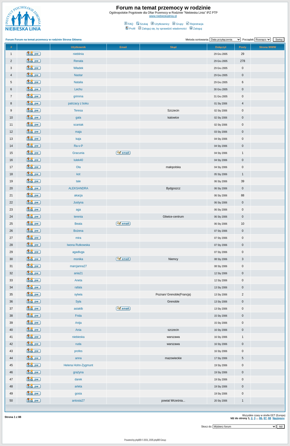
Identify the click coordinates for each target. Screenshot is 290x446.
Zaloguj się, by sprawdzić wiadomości (162, 28)
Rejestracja (194, 23)
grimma (78, 96)
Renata (78, 61)
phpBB (138, 440)
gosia (78, 393)
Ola (78, 167)
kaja (78, 139)
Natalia (78, 82)
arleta (78, 386)
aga (78, 209)
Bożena (78, 231)
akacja (78, 195)
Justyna (78, 202)
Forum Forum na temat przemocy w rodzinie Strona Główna (44, 39)
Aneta (78, 280)
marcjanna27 (78, 266)
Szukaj (142, 23)
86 (260, 418)
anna (78, 358)
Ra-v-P (78, 146)
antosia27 (78, 400)
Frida (78, 315)
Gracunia (78, 153)
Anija (78, 322)
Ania (78, 330)
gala (78, 117)
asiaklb (78, 308)
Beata (78, 223)
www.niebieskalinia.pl (163, 16)
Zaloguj (196, 28)
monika (78, 259)
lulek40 (78, 160)
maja (78, 131)
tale (78, 181)
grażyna (78, 372)
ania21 (78, 273)
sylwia (78, 294)
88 (269, 418)
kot (78, 174)
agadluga (78, 252)
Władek (78, 68)
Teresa (78, 110)
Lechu (78, 89)
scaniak (78, 124)
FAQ (128, 23)
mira (78, 238)
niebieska (78, 337)
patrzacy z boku (78, 103)
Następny (278, 418)
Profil (130, 28)
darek (78, 379)
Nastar (78, 75)
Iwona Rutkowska (78, 245)
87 (265, 418)
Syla (78, 301)
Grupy (177, 23)
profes (78, 351)
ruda (78, 344)
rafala (78, 287)
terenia (78, 216)
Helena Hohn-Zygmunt (78, 365)
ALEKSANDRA (78, 188)
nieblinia (78, 54)
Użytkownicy (160, 23)
